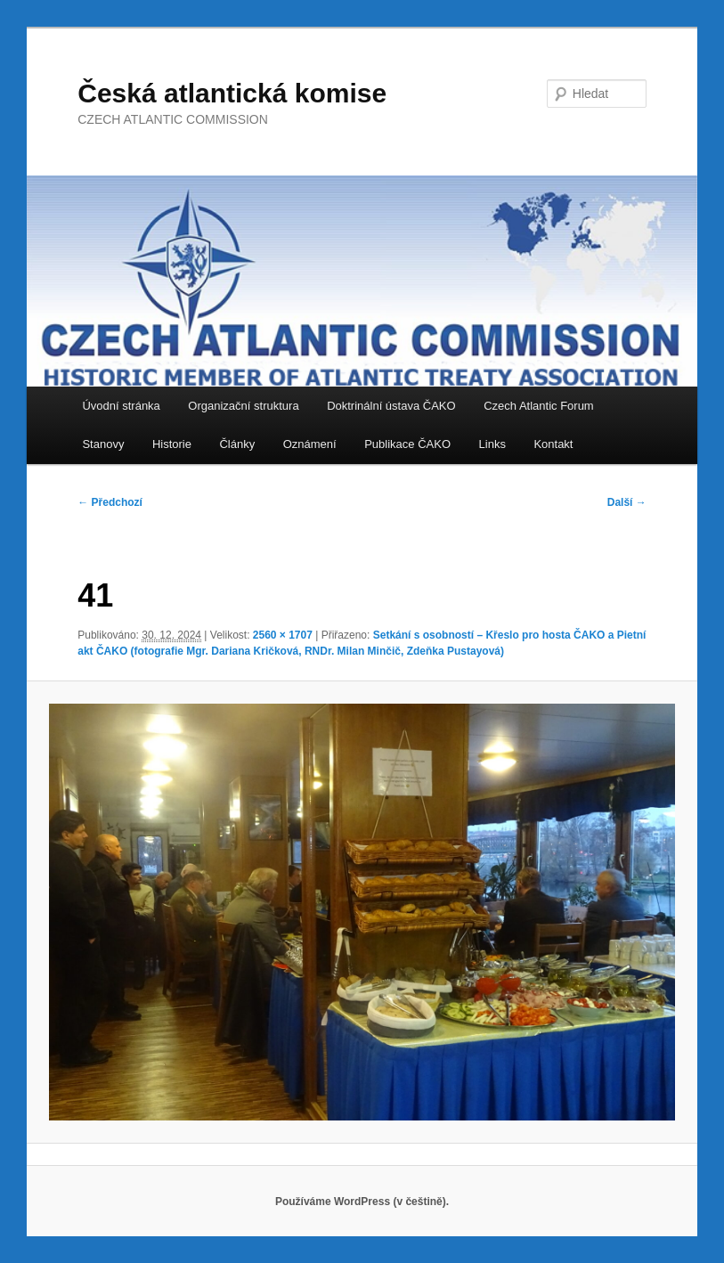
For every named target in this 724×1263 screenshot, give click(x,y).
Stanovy (103, 444)
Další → (627, 502)
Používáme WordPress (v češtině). (362, 1201)
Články (237, 444)
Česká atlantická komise (231, 93)
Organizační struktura (243, 405)
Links (492, 444)
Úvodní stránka (120, 405)
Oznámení (310, 444)
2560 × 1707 (283, 635)
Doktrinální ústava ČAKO (391, 405)
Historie (171, 444)
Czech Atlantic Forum (539, 405)
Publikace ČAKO (407, 444)
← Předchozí (109, 502)
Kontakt (553, 444)
